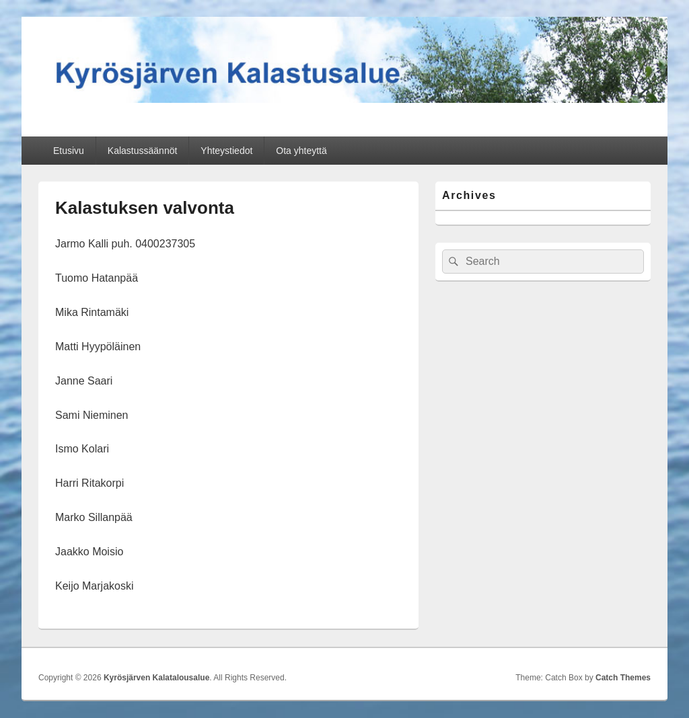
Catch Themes (623, 677)
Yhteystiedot (226, 150)
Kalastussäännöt (143, 150)
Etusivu (68, 150)
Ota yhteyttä (301, 150)
